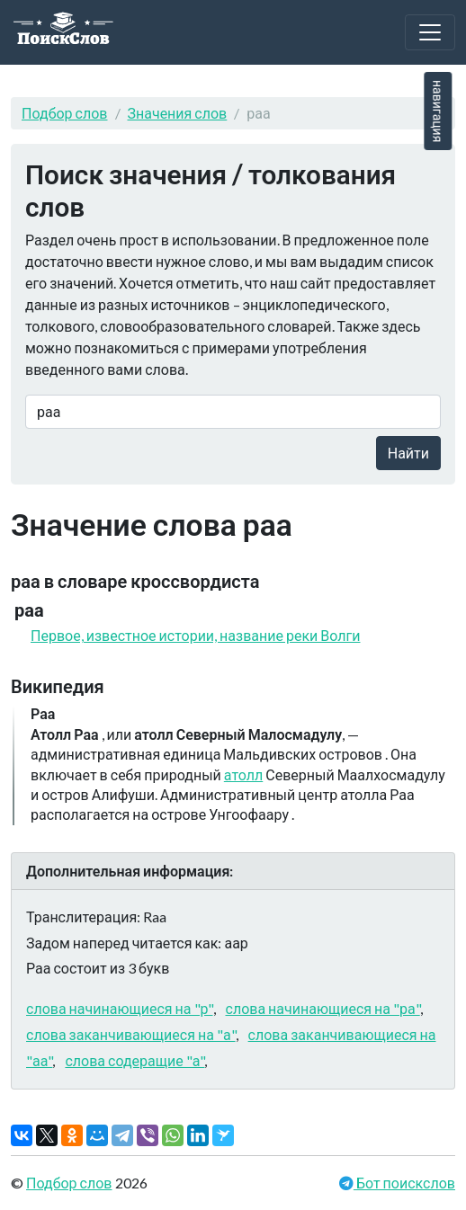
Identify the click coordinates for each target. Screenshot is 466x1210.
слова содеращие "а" (134, 1060)
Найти (408, 452)
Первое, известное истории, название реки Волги (195, 635)
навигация (437, 111)
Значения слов (178, 112)
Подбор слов (65, 112)
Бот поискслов (404, 1182)
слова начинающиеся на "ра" (323, 1008)
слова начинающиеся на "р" (119, 1008)
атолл (243, 774)
